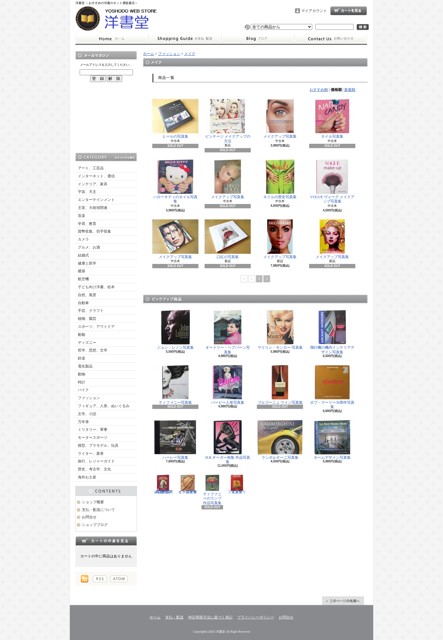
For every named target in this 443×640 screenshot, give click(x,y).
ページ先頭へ (343, 600)
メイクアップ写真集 (280, 119)
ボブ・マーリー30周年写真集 (332, 387)
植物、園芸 (87, 318)
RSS (100, 578)
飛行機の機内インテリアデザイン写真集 (332, 332)
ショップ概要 (93, 502)
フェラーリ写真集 (237, 484)
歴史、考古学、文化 (94, 469)
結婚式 (83, 255)
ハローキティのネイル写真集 (175, 181)
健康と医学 (87, 263)
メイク (189, 54)
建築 (81, 271)
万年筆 (83, 422)
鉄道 (81, 358)
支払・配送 (174, 617)
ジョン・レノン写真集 (175, 330)
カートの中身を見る (106, 540)
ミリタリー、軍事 (92, 429)
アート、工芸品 (91, 168)
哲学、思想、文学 (92, 350)
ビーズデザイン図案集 (187, 484)
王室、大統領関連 (92, 208)
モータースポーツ (92, 437)
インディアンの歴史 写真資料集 (163, 484)
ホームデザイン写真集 (332, 440)
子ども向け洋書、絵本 (96, 287)
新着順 (349, 90)
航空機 (83, 279)
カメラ (83, 239)
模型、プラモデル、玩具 (98, 445)
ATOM (119, 578)
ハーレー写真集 (175, 440)
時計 (81, 382)
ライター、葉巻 (91, 453)
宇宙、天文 (87, 192)
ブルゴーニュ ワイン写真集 (280, 385)
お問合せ (330, 39)
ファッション (89, 398)
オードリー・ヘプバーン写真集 (228, 332)
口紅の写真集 (228, 239)
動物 (81, 374)
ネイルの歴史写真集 (280, 179)
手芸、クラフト (91, 310)
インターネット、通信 (96, 176)
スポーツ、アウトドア (96, 326)
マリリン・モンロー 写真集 (280, 330)
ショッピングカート (348, 10)
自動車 (83, 303)
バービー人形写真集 (228, 385)
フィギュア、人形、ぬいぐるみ (104, 406)
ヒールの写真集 (175, 119)
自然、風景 (87, 295)
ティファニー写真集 (175, 385)
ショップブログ (257, 39)
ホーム (111, 39)
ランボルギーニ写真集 (280, 440)
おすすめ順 (318, 90)
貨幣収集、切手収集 (94, 231)
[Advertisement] (106, 117)
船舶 (81, 334)
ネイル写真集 (332, 119)
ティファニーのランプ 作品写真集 (212, 490)
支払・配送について (184, 39)
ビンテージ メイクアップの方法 (228, 121)
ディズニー (87, 342)
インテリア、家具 (92, 184)
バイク (83, 390)
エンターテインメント (96, 200)
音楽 (81, 216)
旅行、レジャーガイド (96, 461)
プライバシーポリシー (255, 617)
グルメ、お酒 (89, 247)
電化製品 (85, 366)
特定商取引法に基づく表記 (210, 617)
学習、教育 (87, 224)
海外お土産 (87, 477)
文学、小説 (87, 414)
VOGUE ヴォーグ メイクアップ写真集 (332, 181)
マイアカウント (314, 11)
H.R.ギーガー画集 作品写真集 (228, 442)
